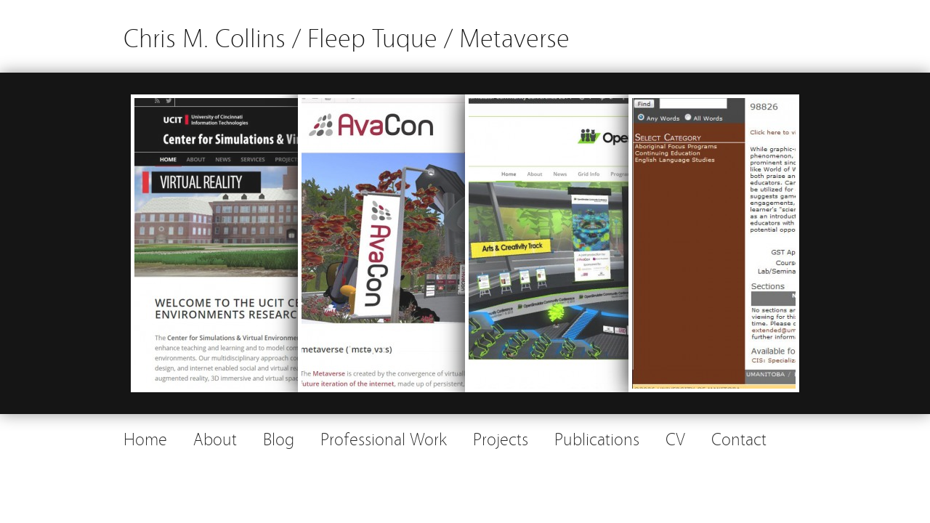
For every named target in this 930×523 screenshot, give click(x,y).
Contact (739, 438)
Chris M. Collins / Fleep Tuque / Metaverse (347, 35)
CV (675, 438)
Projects (500, 438)
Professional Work (383, 438)
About (215, 438)
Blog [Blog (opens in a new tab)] (278, 438)
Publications (596, 438)
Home (145, 438)
